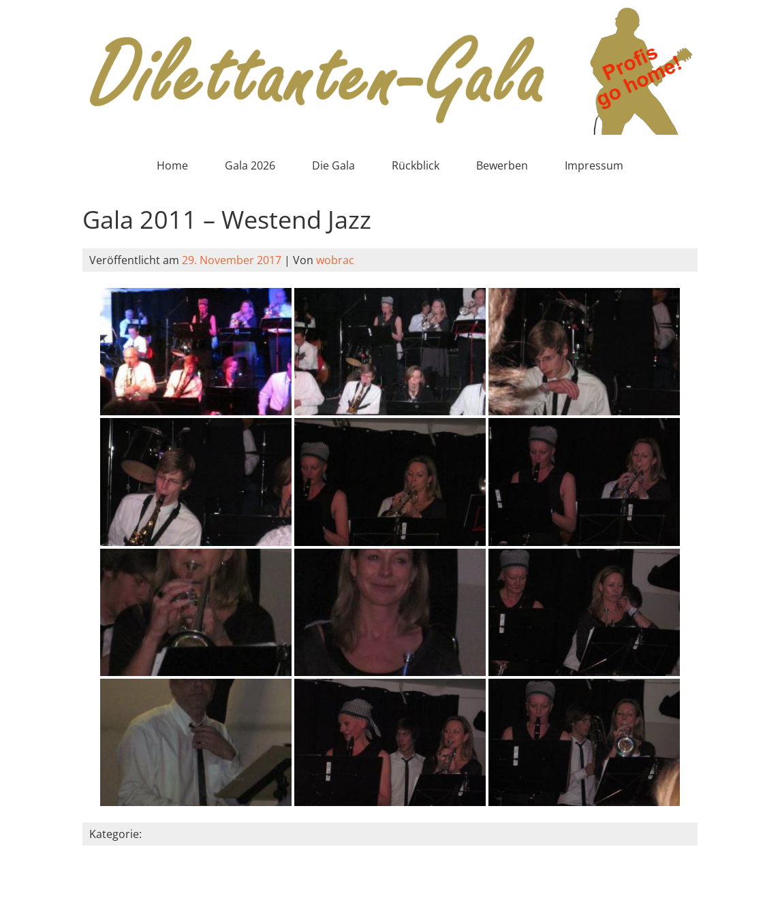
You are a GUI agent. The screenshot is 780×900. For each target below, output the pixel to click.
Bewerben (502, 165)
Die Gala (333, 165)
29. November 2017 (231, 260)
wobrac (335, 260)
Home (172, 165)
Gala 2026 (250, 165)
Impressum (594, 165)
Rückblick (415, 165)
